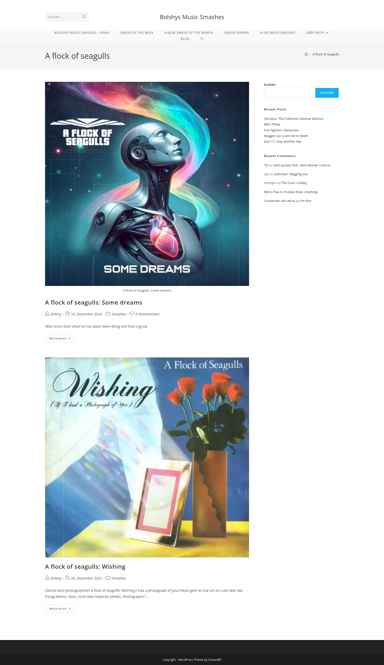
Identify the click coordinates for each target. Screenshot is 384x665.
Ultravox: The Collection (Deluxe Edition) (293, 118)
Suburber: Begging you (291, 174)
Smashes (119, 314)
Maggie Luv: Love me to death (286, 136)
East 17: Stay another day (282, 141)
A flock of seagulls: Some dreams (93, 302)
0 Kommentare (147, 314)
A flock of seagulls (325, 54)
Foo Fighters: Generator (281, 130)
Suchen (270, 84)
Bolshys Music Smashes (192, 17)
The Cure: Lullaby (294, 183)
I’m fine (305, 200)
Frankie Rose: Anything (301, 192)
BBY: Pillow (272, 124)
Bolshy (56, 314)
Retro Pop (271, 192)
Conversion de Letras (279, 200)
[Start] (306, 54)
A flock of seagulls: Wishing (85, 566)
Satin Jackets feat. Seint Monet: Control (301, 165)
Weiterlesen (62, 339)
